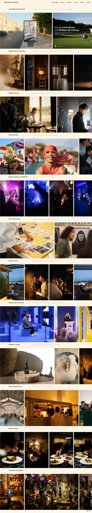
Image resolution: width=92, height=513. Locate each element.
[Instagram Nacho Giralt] (89, 510)
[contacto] (87, 510)
